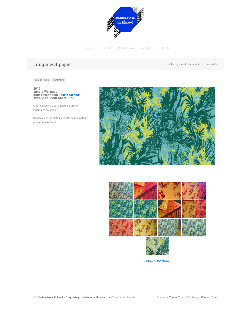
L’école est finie (69, 95)
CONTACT (165, 48)
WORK (106, 48)
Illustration (59, 80)
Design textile (42, 80)
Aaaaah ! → (213, 64)
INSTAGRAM (126, 48)
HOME (90, 48)
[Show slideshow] (157, 261)
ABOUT (147, 48)
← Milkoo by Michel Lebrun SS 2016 (184, 64)
